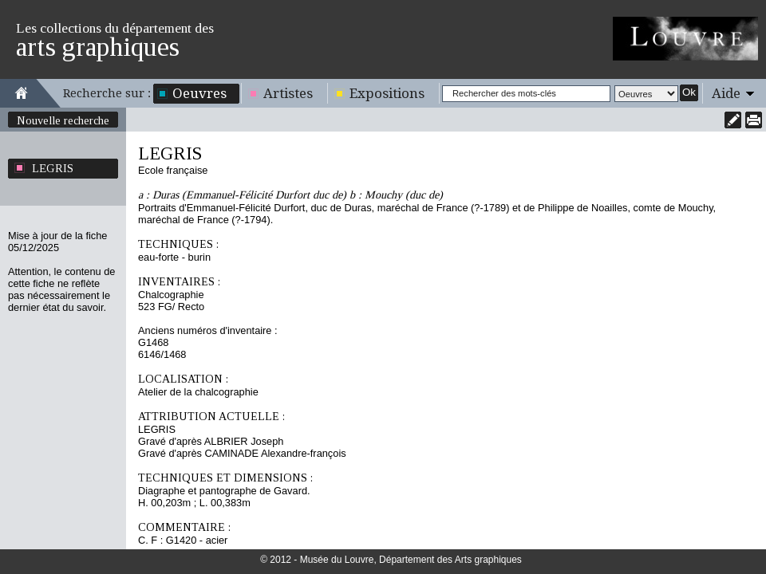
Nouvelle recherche (63, 120)
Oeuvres (199, 93)
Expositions (386, 93)
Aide (726, 93)
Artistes (288, 93)
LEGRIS (52, 168)
